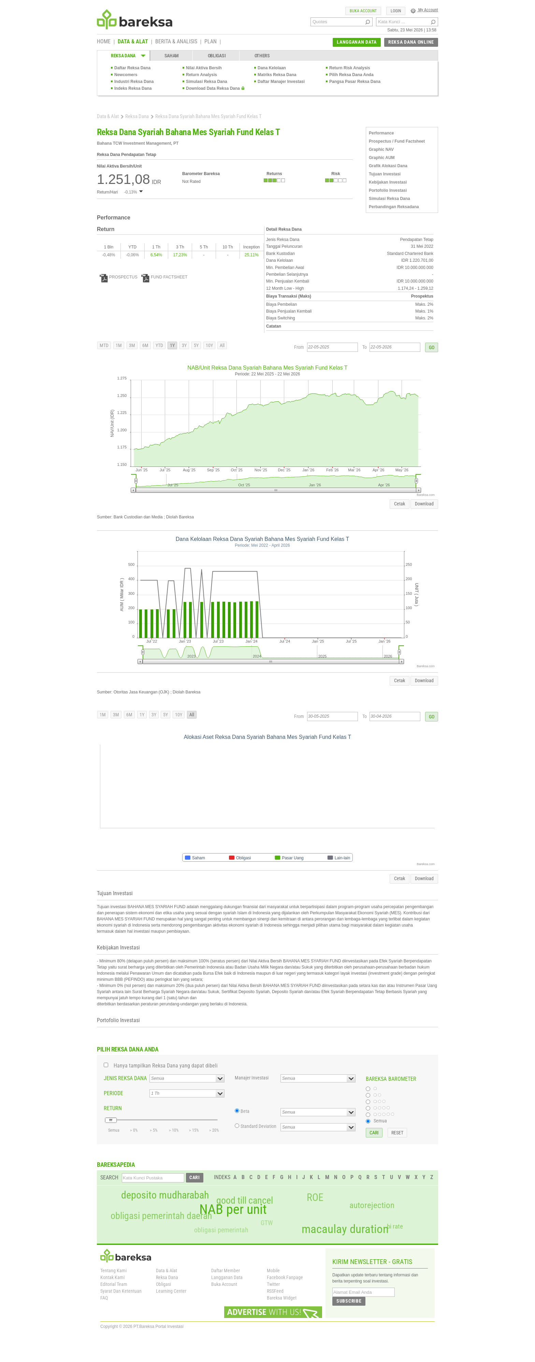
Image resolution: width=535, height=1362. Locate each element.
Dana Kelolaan (272, 68)
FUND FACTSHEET (164, 277)
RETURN (113, 1108)
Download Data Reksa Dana (213, 88)
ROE (315, 1197)
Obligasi (163, 1284)
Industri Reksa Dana (134, 81)
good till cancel (244, 1200)
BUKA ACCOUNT (363, 11)
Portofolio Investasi (388, 190)
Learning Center (171, 1291)
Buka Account (224, 1284)
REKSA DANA (123, 55)
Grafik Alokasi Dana (388, 165)
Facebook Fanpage (285, 1277)
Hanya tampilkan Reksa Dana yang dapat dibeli (166, 1065)
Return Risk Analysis (349, 68)
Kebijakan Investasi (388, 182)
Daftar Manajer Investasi (281, 81)
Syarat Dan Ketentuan (121, 1291)
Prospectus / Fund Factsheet (397, 141)
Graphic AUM (382, 157)
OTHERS (262, 55)
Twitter (273, 1284)
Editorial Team (113, 1284)
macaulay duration (345, 1229)
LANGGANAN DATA (357, 42)
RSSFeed (275, 1291)
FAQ (104, 1298)
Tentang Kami (113, 1270)
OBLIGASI (217, 55)
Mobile (273, 1270)
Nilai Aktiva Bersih (204, 68)
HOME (104, 42)
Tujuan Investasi (385, 174)
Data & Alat (108, 116)
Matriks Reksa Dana (277, 74)
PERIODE (113, 1093)
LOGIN (396, 11)
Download (424, 503)
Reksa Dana (137, 116)
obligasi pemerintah (221, 1230)
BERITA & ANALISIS (176, 42)
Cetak (399, 503)
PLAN (210, 42)
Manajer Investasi (252, 1077)
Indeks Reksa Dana (132, 88)
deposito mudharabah (165, 1195)
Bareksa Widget (282, 1298)
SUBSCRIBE (348, 1301)
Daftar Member (225, 1270)
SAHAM (171, 55)
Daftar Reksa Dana (132, 68)
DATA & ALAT (133, 42)
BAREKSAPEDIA (116, 1164)
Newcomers (125, 74)
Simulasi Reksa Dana (206, 81)
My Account (424, 10)
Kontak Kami (112, 1277)
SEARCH (109, 1177)
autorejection (371, 1205)
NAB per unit (233, 1209)
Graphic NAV (381, 149)
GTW (267, 1223)
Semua (380, 1120)
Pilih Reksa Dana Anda (351, 74)
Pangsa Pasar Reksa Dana (354, 81)
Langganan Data (227, 1277)
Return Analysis (201, 74)
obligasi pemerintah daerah (161, 1216)
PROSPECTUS (119, 277)
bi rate (395, 1226)
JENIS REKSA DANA (125, 1078)
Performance (381, 133)
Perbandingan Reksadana (394, 206)
